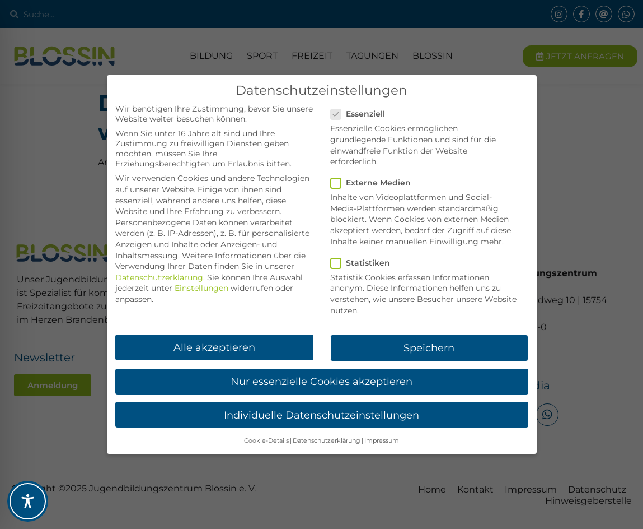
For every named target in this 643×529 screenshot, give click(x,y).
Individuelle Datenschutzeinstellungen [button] (321, 415)
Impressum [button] (381, 440)
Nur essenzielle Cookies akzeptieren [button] (321, 381)
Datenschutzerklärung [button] (326, 440)
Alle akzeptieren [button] (214, 347)
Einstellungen (201, 288)
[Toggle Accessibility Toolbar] (27, 501)
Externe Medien (374, 183)
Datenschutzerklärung (159, 277)
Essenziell (361, 114)
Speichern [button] (428, 348)
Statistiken (363, 263)
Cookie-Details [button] (266, 440)
